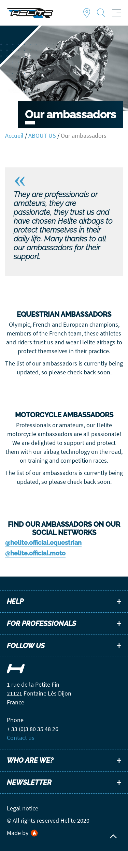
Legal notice (22, 808)
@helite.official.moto (35, 553)
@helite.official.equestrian (43, 542)
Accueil (14, 135)
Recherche (101, 13)
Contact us (20, 738)
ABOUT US (42, 135)
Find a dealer (86, 13)
